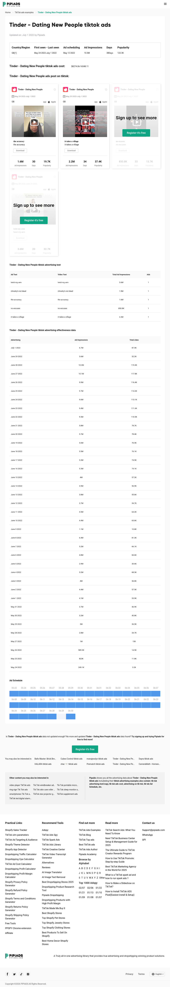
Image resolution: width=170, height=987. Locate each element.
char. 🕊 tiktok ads (69, 764)
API (144, 839)
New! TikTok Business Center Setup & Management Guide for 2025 (121, 842)
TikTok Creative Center (53, 849)
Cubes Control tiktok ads (71, 759)
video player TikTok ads (19, 785)
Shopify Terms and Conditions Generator (20, 900)
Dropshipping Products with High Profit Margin (56, 902)
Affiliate (9, 933)
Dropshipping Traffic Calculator (20, 854)
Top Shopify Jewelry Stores (56, 922)
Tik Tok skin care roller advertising (45, 789)
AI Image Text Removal (53, 877)
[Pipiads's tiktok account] (21, 974)
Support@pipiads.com (153, 830)
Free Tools (10, 923)
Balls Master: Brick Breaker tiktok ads (48, 759)
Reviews (46, 867)
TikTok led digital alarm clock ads (21, 798)
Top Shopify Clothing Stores (56, 927)
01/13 (90, 892)
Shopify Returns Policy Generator (16, 908)
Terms (141, 974)
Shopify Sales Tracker (16, 830)
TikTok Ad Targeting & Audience (21, 839)
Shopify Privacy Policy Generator (16, 884)
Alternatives (48, 862)
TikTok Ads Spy (50, 835)
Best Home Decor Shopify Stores (55, 942)
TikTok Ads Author (88, 849)
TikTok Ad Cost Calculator (18, 864)
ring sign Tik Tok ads (18, 789)
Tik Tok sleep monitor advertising (69, 789)
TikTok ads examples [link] (24, 12)
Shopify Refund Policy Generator (16, 892)
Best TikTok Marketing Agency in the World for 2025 (120, 868)
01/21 (81, 892)
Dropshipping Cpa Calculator (19, 859)
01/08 (90, 897)
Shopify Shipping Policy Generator (17, 917)
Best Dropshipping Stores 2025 (57, 882)
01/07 (98, 897)
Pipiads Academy (87, 854)
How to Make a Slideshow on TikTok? (120, 885)
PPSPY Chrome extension (18, 928)
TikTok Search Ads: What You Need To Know (120, 832)
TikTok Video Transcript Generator (54, 856)
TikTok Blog (85, 835)
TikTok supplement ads (67, 794)
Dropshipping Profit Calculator (20, 869)
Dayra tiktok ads (146, 759)
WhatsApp (147, 835)
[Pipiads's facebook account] (7, 974)
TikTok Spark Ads (51, 839)
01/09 (81, 897)
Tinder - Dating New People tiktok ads (126, 759)
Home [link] (8, 12)
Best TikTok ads (87, 844)
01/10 (98, 892)
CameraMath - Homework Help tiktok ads (152, 764)
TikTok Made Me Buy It (53, 908)
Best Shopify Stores (52, 913)
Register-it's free (136, 132)
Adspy (45, 830)
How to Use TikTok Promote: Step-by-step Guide (119, 860)
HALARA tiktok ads (43, 764)
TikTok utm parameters (17, 835)
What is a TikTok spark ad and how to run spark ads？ (120, 877)
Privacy (129, 974)
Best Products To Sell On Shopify (54, 934)
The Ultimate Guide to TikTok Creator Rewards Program (120, 852)
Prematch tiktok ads (96, 764)
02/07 (81, 888)
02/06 (90, 888)
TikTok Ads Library (51, 844)
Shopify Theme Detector (17, 844)
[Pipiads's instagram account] (28, 974)
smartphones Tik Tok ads (20, 794)
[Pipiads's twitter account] (14, 974)
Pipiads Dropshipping (53, 895)
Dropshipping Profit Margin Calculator (18, 875)
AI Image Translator (52, 872)
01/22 (98, 888)
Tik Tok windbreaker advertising (45, 785)
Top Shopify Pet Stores (53, 918)
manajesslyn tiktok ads (97, 759)
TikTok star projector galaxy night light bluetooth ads (45, 794)
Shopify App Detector (16, 849)
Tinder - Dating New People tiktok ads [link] (55, 12)
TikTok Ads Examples (90, 830)
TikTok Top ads (86, 839)
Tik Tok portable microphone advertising (69, 785)
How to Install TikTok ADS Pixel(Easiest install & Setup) (119, 893)
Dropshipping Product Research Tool (58, 889)
